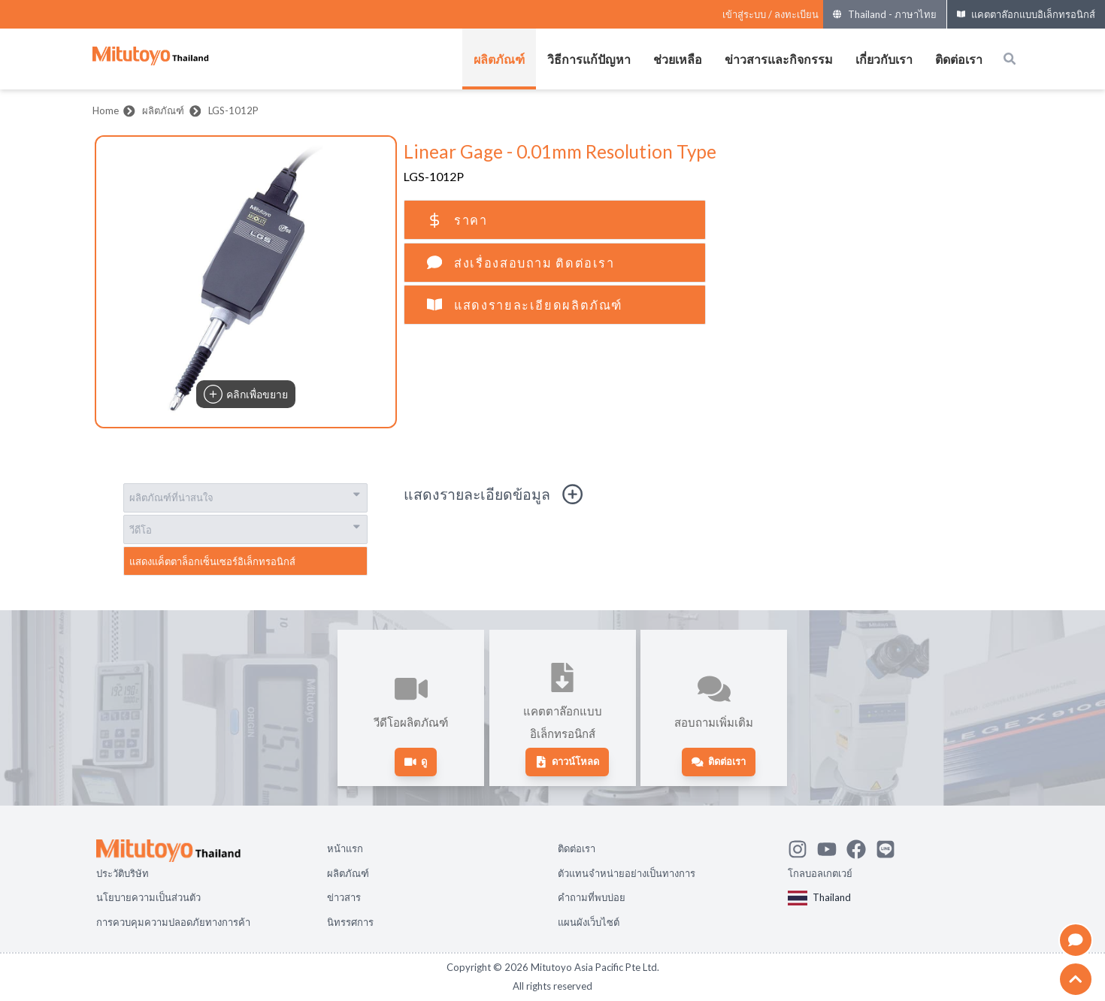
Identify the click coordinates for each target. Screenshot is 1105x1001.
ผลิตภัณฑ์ (163, 110)
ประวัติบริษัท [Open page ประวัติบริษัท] (122, 873)
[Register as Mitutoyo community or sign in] (770, 14)
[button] (246, 282)
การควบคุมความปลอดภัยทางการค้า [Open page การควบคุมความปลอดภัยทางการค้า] (173, 922)
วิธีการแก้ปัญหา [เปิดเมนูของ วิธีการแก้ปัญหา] (589, 59)
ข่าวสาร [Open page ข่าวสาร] (344, 897)
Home (105, 110)
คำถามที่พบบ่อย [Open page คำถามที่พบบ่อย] (591, 897)
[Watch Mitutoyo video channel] (831, 846)
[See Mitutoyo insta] (802, 846)
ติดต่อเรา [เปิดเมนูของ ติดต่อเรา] (958, 59)
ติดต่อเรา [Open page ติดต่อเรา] (576, 848)
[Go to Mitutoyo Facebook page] (861, 846)
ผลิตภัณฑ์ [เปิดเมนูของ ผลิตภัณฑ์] (499, 59)
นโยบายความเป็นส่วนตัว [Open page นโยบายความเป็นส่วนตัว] (148, 897)
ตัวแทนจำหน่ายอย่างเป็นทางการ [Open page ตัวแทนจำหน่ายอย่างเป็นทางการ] (626, 873)
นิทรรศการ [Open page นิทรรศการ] (350, 922)
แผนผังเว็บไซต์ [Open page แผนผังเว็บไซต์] (588, 922)
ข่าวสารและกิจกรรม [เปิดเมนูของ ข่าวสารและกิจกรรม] (779, 59)
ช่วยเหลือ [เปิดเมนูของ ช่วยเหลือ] (677, 59)
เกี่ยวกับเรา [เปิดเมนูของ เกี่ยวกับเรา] (884, 59)
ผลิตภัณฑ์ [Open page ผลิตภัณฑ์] (348, 873)
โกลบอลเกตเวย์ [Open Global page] (820, 873)
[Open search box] (1009, 59)
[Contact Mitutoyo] (890, 846)
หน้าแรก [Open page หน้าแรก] (345, 848)
